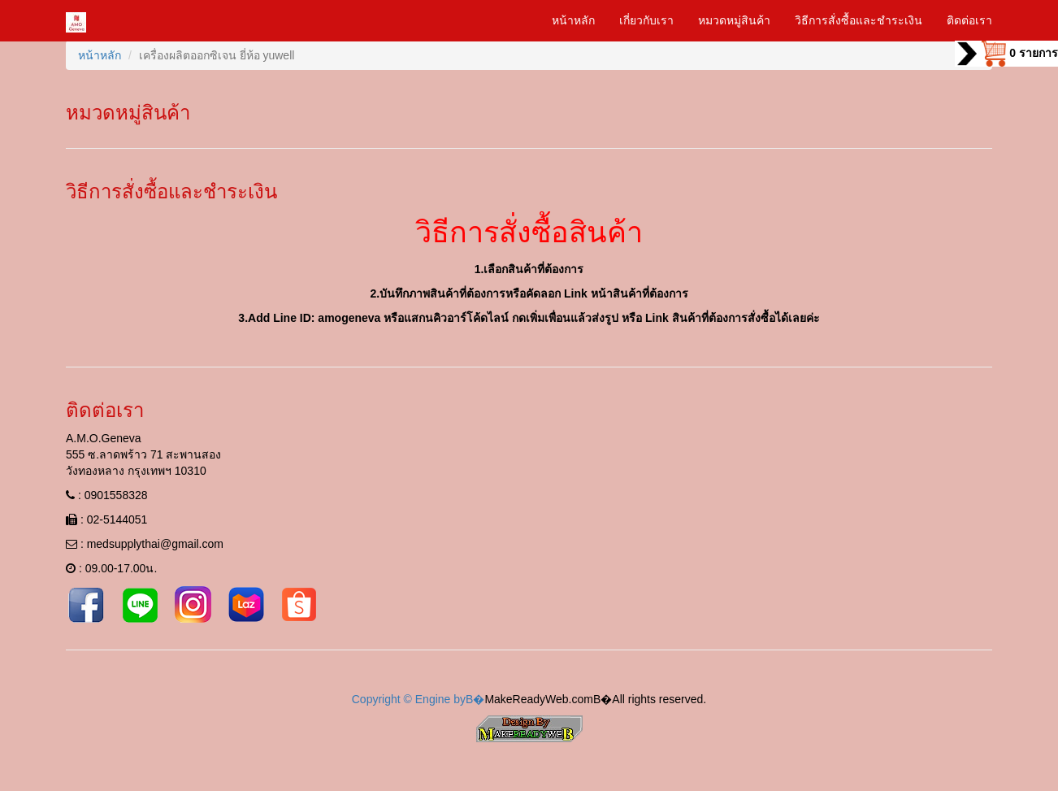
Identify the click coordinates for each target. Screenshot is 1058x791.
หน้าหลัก (573, 20)
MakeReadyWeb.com (538, 699)
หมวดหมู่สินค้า (734, 20)
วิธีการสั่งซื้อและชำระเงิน (858, 20)
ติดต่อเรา (969, 20)
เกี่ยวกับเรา (646, 20)
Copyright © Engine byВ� (418, 699)
